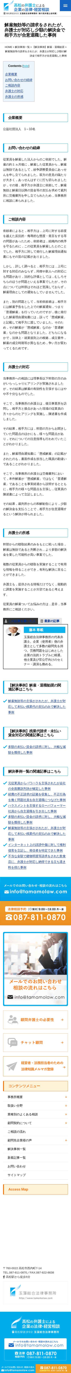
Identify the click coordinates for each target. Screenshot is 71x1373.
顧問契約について (20, 1123)
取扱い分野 (15, 1105)
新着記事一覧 (17, 1157)
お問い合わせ (17, 1166)
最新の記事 (51, 621)
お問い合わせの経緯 (18, 79)
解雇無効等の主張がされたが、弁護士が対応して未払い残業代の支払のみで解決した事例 (37, 706)
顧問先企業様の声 (20, 1140)
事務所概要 (15, 1097)
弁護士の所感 (14, 96)
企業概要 (11, 74)
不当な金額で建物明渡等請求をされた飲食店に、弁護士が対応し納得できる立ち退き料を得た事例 (37, 861)
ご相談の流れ (17, 1131)
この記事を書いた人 (22, 621)
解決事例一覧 (17, 1149)
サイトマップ (17, 1175)
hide (25, 65)
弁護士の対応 (14, 91)
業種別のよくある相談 (23, 1114)
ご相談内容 (12, 85)
